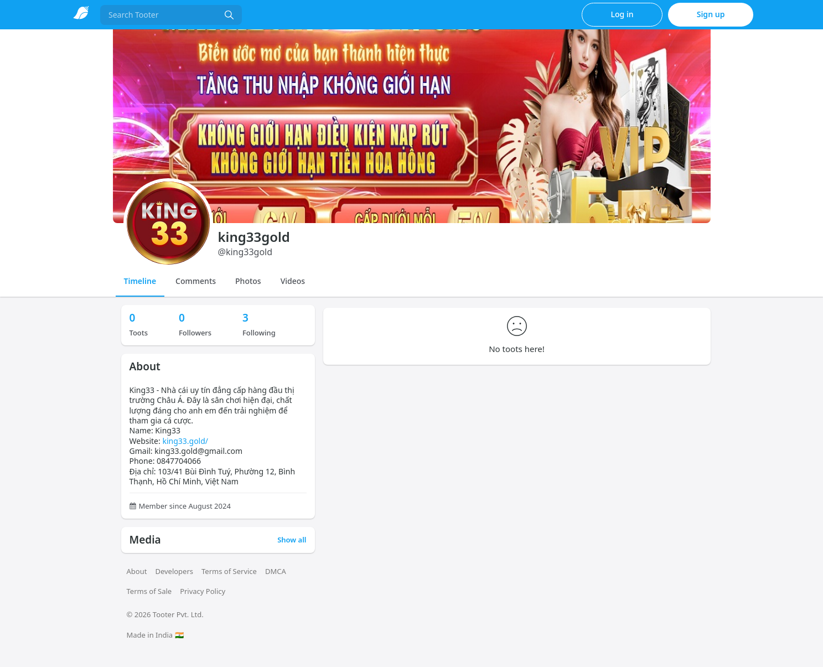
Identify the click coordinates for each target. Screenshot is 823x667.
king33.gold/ (185, 441)
